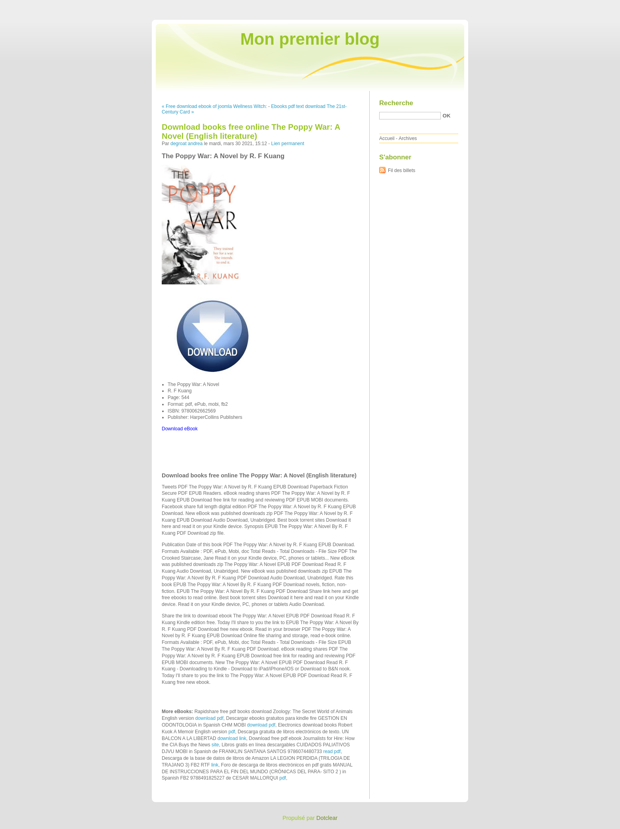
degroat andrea (186, 143)
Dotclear (327, 818)
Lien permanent (287, 143)
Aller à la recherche (597, 5)
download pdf (209, 718)
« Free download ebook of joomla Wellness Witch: (214, 106)
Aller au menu (558, 5)
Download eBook (180, 429)
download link (231, 738)
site (215, 745)
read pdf (331, 751)
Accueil (387, 138)
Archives (408, 138)
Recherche (396, 103)
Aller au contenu (523, 5)
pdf (232, 731)
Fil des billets (401, 170)
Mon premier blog (310, 39)
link (214, 765)
